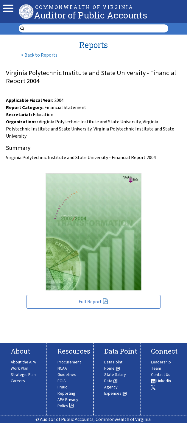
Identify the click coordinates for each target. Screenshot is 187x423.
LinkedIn (161, 381)
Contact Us (160, 375)
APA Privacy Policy (67, 403)
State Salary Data (115, 378)
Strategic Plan (23, 375)
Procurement (69, 362)
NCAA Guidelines (66, 372)
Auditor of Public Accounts (90, 15)
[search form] (97, 28)
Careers (18, 381)
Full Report (93, 301)
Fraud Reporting (66, 390)
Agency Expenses (115, 390)
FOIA (61, 381)
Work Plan (19, 368)
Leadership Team (161, 365)
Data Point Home (113, 365)
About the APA (23, 362)
